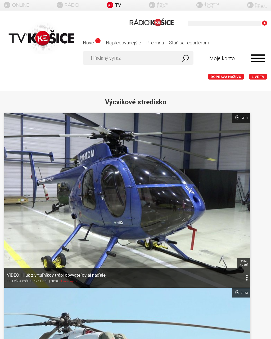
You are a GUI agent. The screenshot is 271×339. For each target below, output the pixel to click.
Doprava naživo (226, 77)
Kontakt (136, 251)
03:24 (82, 117)
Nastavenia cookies (135, 241)
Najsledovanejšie (123, 42)
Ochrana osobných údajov (135, 231)
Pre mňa (155, 42)
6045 (172, 150)
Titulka (135, 200)
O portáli (135, 210)
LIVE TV (258, 77)
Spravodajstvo (69, 171)
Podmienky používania (135, 221)
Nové (92, 42)
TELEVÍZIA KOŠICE (20, 171)
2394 (84, 150)
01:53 (169, 117)
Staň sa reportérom (189, 42)
